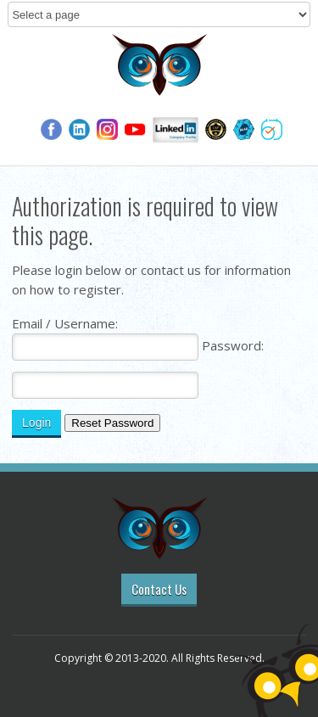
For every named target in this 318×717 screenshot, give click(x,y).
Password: (233, 345)
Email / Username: (65, 323)
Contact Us (159, 589)
